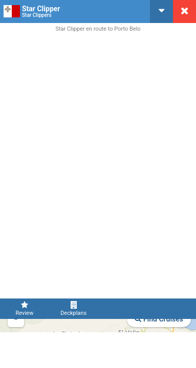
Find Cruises (159, 319)
